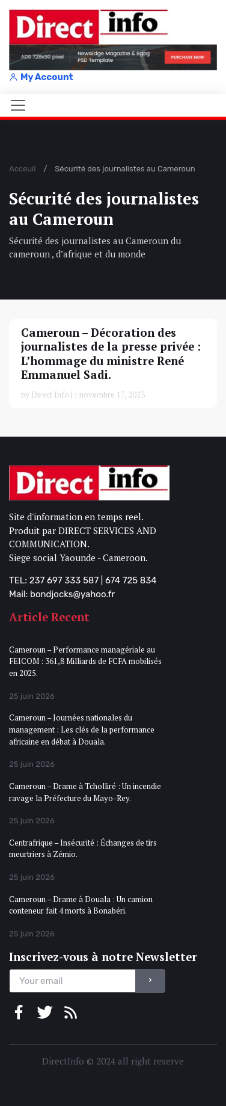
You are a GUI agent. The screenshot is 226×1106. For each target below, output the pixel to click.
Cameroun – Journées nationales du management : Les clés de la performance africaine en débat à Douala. (81, 729)
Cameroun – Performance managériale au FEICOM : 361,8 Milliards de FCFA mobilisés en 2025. (85, 661)
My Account (41, 77)
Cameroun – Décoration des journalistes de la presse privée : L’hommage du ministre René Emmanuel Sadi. (111, 353)
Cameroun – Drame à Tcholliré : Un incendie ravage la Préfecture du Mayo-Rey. (85, 792)
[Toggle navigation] (18, 105)
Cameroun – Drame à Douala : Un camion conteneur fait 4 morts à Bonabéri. (81, 905)
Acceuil (22, 168)
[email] (72, 981)
